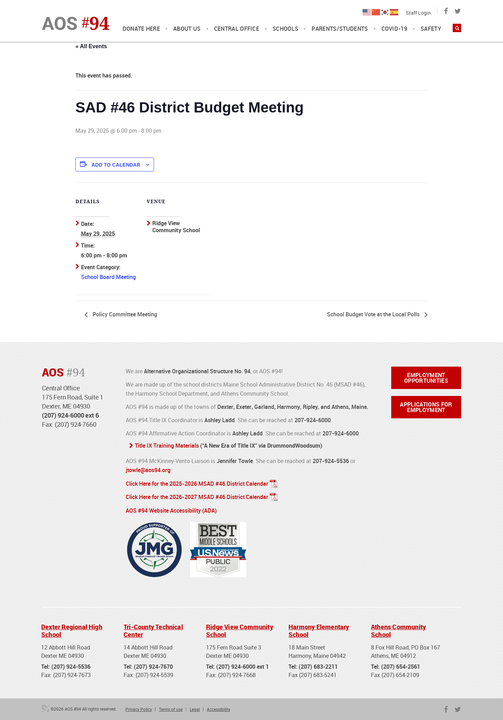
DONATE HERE (141, 28)
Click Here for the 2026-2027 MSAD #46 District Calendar (197, 496)
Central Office (236, 28)
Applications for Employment (426, 407)
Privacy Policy (138, 708)
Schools (285, 28)
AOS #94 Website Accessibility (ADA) (171, 509)
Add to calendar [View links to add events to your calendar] (116, 165)
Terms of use (171, 708)
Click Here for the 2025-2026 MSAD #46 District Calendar (197, 483)
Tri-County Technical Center (153, 630)
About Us (187, 28)
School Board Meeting (108, 277)
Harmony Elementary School (319, 630)
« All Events (91, 46)
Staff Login (418, 12)
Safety (431, 28)
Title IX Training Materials (167, 445)
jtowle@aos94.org (148, 469)
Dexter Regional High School (71, 630)
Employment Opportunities (426, 377)
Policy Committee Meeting (124, 314)
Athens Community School (398, 630)
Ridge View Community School (239, 630)
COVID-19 (394, 28)
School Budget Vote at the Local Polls (374, 314)
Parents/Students (340, 28)
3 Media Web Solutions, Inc (45, 707)
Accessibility (218, 708)
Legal (195, 708)
